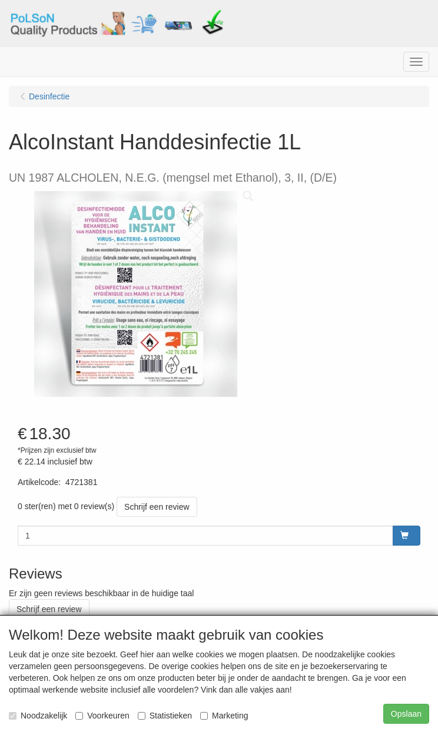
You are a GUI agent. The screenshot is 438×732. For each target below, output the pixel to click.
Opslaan (406, 713)
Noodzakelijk (38, 715)
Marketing (224, 715)
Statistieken (165, 715)
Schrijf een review (157, 507)
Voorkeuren (102, 715)
